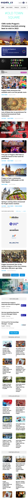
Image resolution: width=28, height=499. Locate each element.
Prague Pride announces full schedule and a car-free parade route (13, 91)
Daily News (9, 7)
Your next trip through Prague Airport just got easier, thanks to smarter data (7, 466)
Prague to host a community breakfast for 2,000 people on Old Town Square (12, 180)
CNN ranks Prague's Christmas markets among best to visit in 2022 (13, 26)
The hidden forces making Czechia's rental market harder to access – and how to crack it (20, 352)
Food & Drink (18, 206)
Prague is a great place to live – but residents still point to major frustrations (7, 443)
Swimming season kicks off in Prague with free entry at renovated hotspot (20, 387)
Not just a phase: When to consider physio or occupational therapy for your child (20, 485)
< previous (15, 275)
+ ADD (24, 211)
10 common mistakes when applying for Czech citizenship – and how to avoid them (20, 370)
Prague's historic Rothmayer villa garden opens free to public (7, 386)
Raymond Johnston (19, 118)
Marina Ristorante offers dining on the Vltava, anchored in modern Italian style (20, 467)
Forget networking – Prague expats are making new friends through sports (7, 370)
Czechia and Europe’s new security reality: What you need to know (7, 351)
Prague (17, 7)
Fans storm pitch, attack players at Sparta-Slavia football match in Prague (20, 410)
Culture (23, 7)
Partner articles (14, 452)
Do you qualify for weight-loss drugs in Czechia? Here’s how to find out (7, 426)
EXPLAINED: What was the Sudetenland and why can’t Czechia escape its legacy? (20, 426)
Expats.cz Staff (12, 94)
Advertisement (25, 57)
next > (22, 275)
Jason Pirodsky (12, 184)
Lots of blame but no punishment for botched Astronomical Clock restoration (13, 114)
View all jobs (14, 333)
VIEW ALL (18, 211)
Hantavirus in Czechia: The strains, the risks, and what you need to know (7, 410)
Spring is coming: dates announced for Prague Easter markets (13, 202)
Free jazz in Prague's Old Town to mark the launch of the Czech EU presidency (12, 156)
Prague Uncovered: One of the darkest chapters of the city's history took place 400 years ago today (13, 266)
